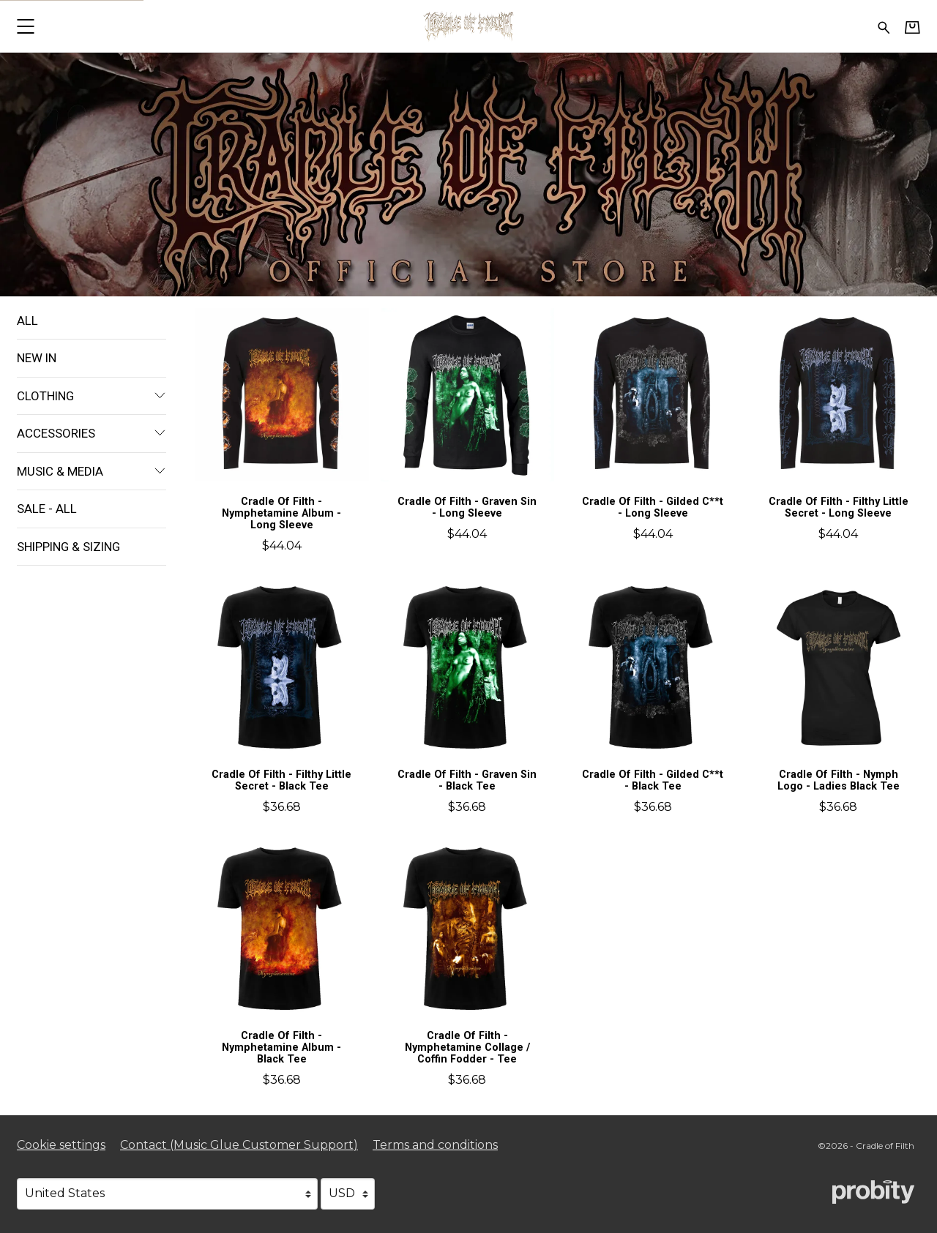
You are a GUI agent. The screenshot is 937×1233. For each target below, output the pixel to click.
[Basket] (912, 27)
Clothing (91, 396)
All (27, 320)
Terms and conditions (435, 1145)
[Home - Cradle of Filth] (468, 26)
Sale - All (47, 508)
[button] (25, 26)
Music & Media (91, 471)
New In (36, 358)
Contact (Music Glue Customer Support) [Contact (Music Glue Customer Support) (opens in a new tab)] (239, 1145)
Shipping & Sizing (68, 546)
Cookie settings (61, 1145)
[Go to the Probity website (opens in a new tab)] (873, 1192)
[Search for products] (884, 26)
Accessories (91, 433)
